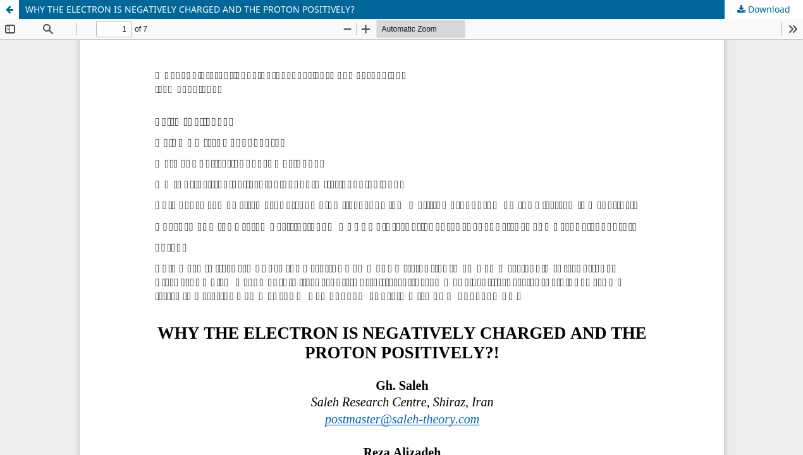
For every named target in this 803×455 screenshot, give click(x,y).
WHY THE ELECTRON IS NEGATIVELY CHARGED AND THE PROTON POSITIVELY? (190, 9)
